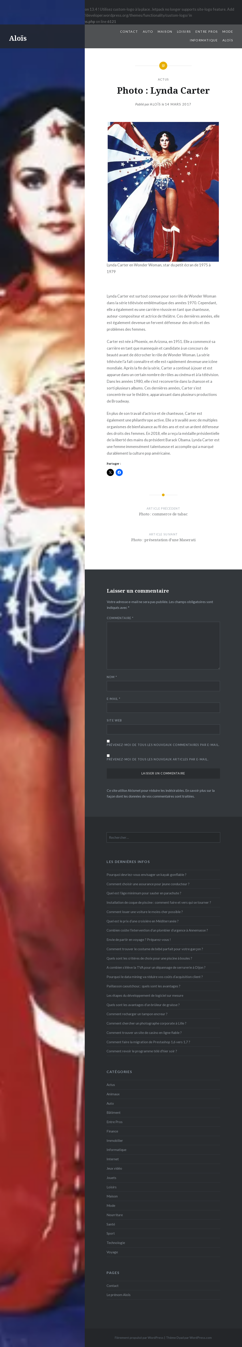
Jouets (111, 1178)
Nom (112, 677)
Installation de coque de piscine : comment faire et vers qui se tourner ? (159, 902)
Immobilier (115, 1140)
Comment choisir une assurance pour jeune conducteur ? (148, 884)
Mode (227, 31)
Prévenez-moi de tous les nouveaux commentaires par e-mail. (163, 745)
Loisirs (184, 31)
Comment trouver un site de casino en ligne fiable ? (144, 1033)
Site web (114, 720)
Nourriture (115, 1215)
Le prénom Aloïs (119, 1295)
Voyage (112, 1252)
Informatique (204, 40)
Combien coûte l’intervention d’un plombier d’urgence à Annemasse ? (157, 930)
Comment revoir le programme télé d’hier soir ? (142, 1051)
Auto (148, 31)
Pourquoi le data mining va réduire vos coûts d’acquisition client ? (155, 977)
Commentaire (120, 618)
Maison (165, 31)
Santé (111, 1224)
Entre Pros (207, 31)
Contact (129, 31)
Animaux (113, 1094)
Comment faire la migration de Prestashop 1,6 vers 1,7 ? (148, 1042)
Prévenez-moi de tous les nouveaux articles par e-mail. (158, 759)
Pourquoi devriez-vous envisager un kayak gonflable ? (146, 875)
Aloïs (18, 38)
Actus (163, 79)
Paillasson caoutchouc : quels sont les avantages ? (143, 986)
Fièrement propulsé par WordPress (139, 1337)
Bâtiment (114, 1112)
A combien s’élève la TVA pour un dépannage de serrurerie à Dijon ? (156, 967)
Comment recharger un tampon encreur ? (137, 1014)
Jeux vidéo (114, 1168)
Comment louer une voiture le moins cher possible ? (145, 912)
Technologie (116, 1243)
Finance (112, 1131)
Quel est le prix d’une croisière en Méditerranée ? (143, 921)
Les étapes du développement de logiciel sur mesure (145, 995)
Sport (111, 1233)
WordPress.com (201, 1337)
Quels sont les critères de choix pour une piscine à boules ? (149, 958)
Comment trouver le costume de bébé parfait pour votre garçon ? (155, 949)
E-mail (113, 699)
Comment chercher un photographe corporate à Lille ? (146, 1023)
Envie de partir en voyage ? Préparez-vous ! (139, 940)
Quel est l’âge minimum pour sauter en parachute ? (144, 893)
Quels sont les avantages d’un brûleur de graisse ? (143, 1005)
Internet (113, 1159)
